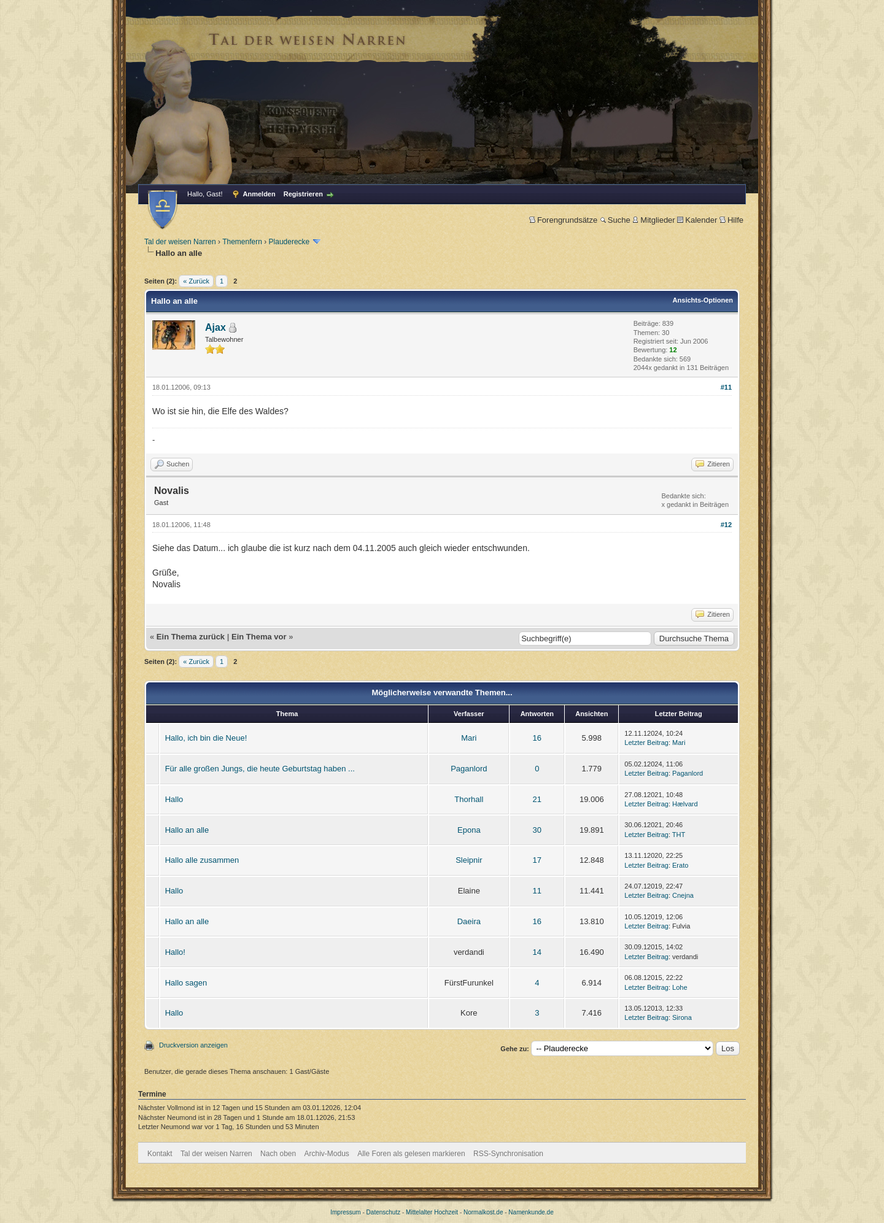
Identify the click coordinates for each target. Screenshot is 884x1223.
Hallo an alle (187, 830)
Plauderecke (289, 241)
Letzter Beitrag (646, 742)
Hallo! (175, 952)
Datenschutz (383, 1212)
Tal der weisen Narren (180, 241)
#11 (726, 387)
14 (537, 952)
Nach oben (278, 1153)
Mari (468, 738)
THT (678, 834)
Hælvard (685, 804)
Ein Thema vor (259, 636)
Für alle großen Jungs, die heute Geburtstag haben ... (260, 768)
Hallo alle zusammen (202, 860)
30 (537, 830)
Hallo (174, 799)
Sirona (682, 1017)
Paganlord (469, 768)
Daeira (469, 921)
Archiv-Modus (326, 1153)
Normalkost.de (483, 1212)
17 (537, 860)
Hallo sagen (186, 982)
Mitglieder (653, 220)
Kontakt (160, 1153)
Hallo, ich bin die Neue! (206, 738)
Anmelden (259, 194)
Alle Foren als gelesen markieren (411, 1153)
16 (537, 738)
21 (537, 799)
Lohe (679, 987)
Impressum (345, 1212)
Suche (615, 220)
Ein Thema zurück (191, 636)
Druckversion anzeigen (193, 1045)
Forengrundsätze (563, 220)
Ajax (215, 327)
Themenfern (242, 241)
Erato (680, 865)
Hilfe (731, 220)
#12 (726, 524)
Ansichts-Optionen (703, 300)
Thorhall (468, 799)
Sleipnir (469, 860)
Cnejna (683, 895)
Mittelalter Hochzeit (432, 1212)
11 (537, 890)
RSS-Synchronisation (508, 1153)
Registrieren (303, 194)
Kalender (697, 220)
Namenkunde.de (530, 1212)
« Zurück (196, 281)
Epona (469, 830)
